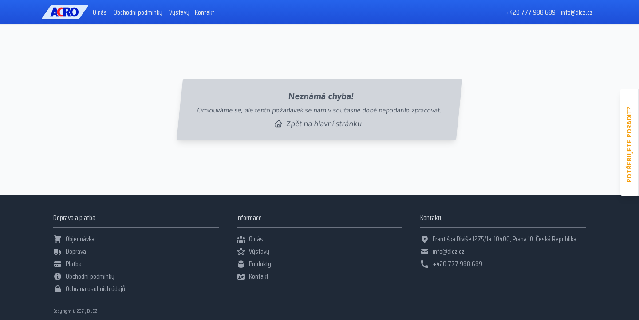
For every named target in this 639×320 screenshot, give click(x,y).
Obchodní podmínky (138, 12)
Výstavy (179, 12)
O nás (100, 12)
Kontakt (204, 12)
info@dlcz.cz (577, 12)
